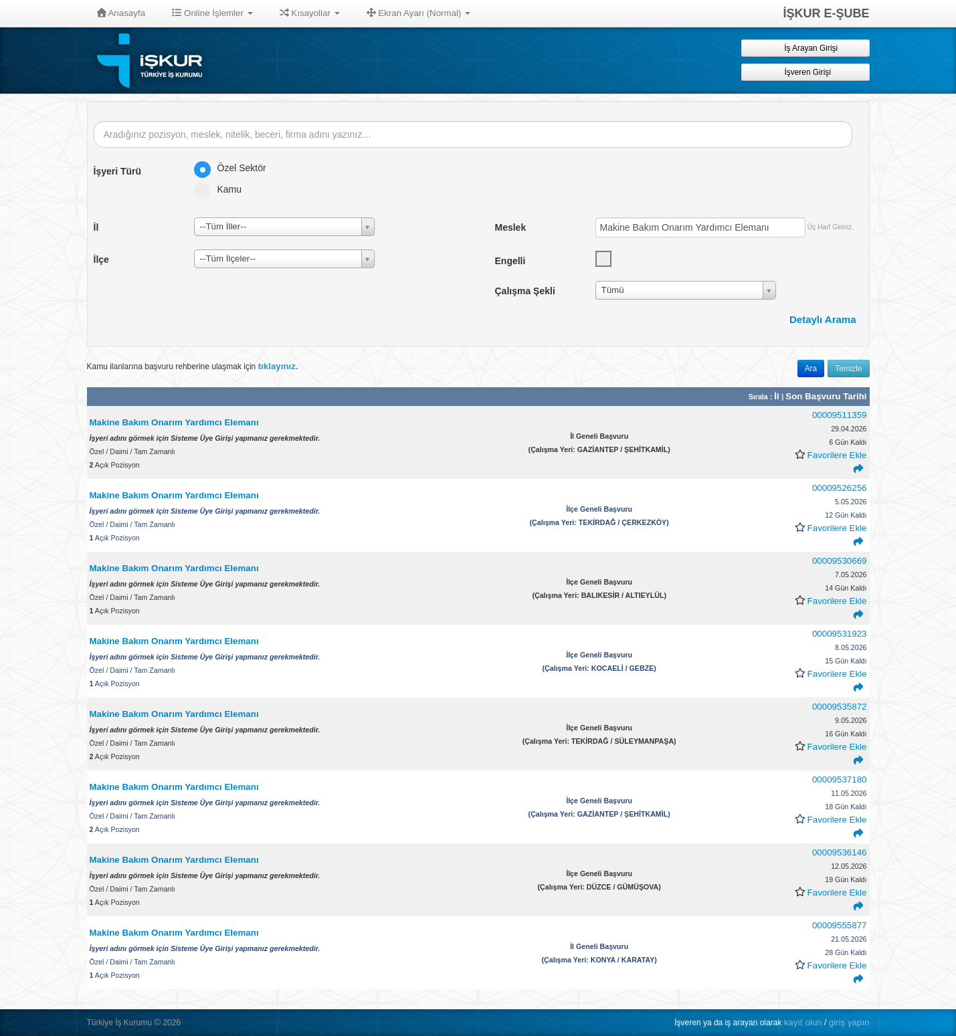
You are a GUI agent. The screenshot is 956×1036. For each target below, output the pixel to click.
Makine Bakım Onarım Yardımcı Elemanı (174, 422)
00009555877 (839, 925)
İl (777, 396)
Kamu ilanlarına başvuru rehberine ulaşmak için (192, 366)
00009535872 (839, 707)
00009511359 (839, 415)
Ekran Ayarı (419, 13)
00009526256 (839, 488)
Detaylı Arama (822, 319)
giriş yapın (849, 1022)
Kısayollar (310, 13)
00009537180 (839, 779)
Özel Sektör (234, 168)
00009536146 (839, 852)
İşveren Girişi (805, 72)
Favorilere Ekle (837, 455)
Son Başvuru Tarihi (825, 396)
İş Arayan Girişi (805, 48)
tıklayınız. (278, 366)
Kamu (222, 189)
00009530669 (839, 561)
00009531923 (839, 634)
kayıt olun (803, 1022)
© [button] (157, 1022)
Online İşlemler (212, 13)
